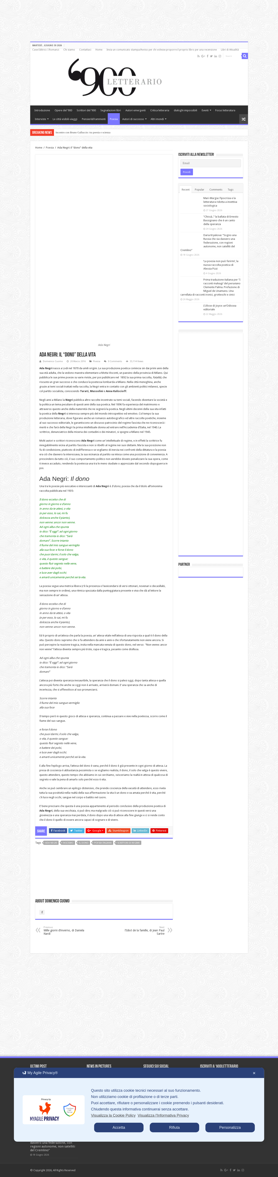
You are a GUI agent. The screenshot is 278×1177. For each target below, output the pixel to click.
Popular (199, 189)
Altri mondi (157, 119)
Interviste (40, 119)
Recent (186, 189)
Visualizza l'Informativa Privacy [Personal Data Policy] (163, 1115)
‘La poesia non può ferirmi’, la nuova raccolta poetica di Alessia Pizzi (220, 265)
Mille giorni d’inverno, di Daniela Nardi (65, 930)
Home (98, 49)
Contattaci (85, 49)
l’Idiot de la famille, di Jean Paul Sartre (143, 930)
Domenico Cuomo (53, 361)
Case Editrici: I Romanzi (45, 49)
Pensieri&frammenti (94, 119)
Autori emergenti (135, 110)
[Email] (210, 163)
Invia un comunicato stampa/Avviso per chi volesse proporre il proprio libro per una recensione (161, 49)
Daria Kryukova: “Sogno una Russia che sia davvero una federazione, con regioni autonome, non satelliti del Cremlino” (208, 243)
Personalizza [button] (230, 1127)
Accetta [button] (119, 1127)
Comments (215, 189)
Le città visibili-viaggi (65, 119)
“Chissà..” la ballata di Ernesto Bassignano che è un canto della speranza (220, 220)
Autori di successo (133, 119)
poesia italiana (103, 843)
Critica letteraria (159, 110)
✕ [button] (254, 1073)
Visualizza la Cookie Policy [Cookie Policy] (113, 1115)
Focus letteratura (225, 110)
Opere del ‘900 (63, 110)
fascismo (68, 843)
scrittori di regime (128, 843)
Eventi (205, 110)
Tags (230, 189)
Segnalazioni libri (110, 110)
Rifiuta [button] (174, 1127)
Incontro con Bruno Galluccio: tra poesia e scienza (83, 132)
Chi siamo (69, 49)
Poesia (114, 119)
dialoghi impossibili (185, 110)
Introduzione (42, 110)
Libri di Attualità (230, 49)
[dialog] (139, 1105)
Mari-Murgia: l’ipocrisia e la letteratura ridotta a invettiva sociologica (220, 202)
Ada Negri (51, 843)
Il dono (84, 843)
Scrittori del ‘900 (86, 110)
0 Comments (115, 361)
